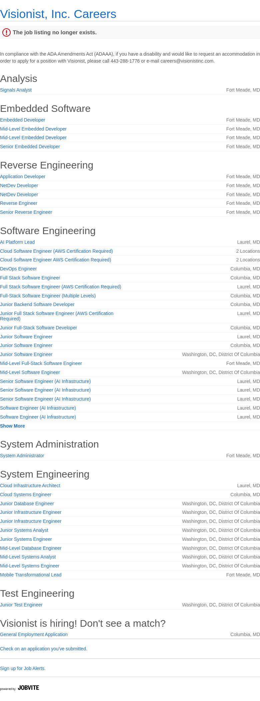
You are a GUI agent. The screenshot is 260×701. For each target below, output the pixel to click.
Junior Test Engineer (21, 604)
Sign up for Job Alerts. (23, 668)
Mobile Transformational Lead (30, 574)
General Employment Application (34, 634)
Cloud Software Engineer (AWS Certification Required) (56, 251)
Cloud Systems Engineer (25, 494)
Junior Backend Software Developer (37, 304)
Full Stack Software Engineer (30, 277)
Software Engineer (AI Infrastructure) (38, 408)
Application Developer (22, 176)
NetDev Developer (19, 185)
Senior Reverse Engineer (26, 212)
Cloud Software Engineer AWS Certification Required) (55, 259)
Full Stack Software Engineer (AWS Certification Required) (60, 286)
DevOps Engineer (18, 268)
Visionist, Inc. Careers (58, 14)
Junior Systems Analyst (24, 530)
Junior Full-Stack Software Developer (38, 327)
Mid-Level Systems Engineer (29, 565)
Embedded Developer (22, 120)
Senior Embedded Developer (30, 146)
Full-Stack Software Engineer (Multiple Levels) (48, 295)
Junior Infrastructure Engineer (30, 512)
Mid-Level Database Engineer (30, 548)
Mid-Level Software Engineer (30, 372)
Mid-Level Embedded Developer (33, 129)
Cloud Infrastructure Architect (30, 485)
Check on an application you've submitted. (43, 648)
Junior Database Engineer (27, 503)
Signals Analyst (16, 90)
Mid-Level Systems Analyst (28, 556)
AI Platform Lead (17, 242)
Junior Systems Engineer (26, 539)
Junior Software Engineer (26, 336)
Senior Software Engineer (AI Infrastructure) (45, 381)
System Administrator (22, 455)
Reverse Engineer (18, 203)
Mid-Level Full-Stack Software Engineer (41, 363)
